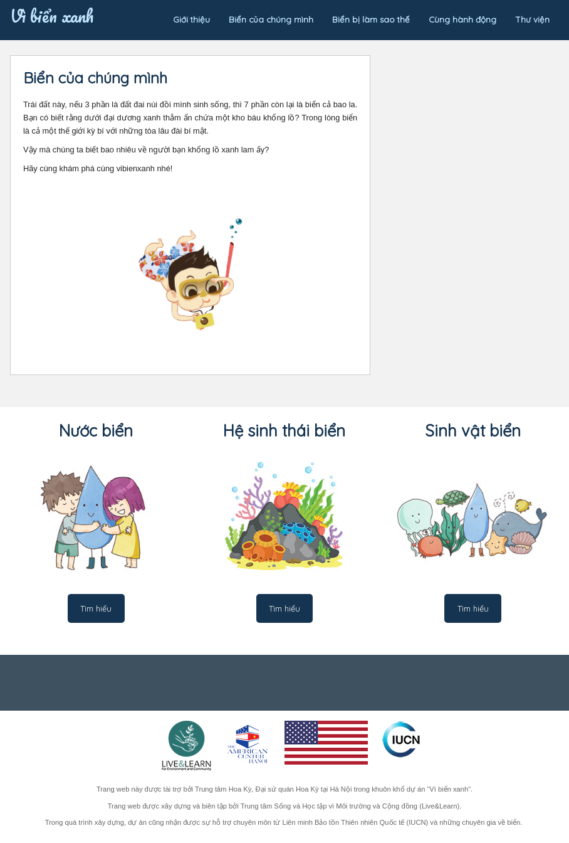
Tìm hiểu (96, 608)
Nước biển (96, 430)
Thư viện (532, 19)
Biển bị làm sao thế (371, 19)
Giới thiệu (191, 19)
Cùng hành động (462, 19)
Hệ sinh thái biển (284, 430)
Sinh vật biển (473, 430)
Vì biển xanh (51, 13)
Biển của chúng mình (271, 19)
